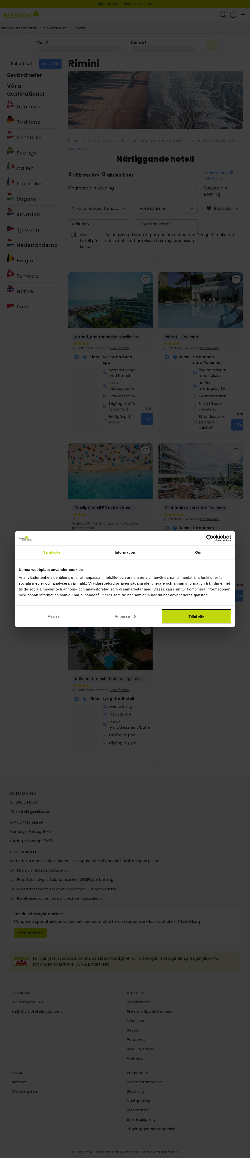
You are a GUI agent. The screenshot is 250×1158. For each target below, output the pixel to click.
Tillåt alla (196, 616)
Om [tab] (198, 552)
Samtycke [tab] (52, 552)
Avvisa (54, 616)
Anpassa (125, 616)
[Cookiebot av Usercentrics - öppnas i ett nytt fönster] (209, 538)
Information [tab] (125, 552)
